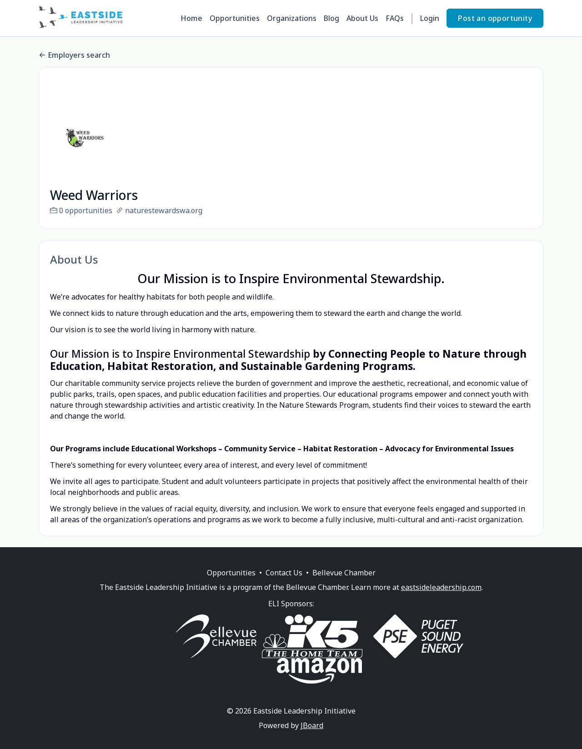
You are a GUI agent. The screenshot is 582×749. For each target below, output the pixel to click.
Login (429, 18)
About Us (362, 18)
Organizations (291, 18)
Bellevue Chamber (344, 584)
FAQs (395, 18)
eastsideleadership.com (441, 598)
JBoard (312, 736)
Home (191, 18)
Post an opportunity (495, 18)
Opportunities (235, 18)
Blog (331, 18)
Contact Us (284, 584)
